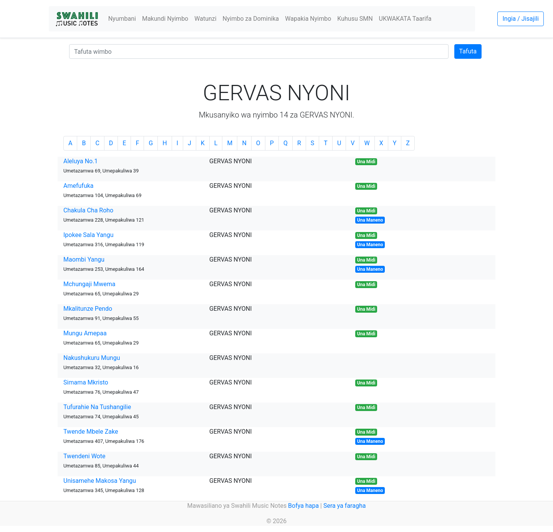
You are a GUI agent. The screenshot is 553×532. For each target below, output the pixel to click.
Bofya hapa (303, 505)
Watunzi (205, 18)
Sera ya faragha (344, 505)
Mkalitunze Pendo (87, 308)
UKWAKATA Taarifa (405, 18)
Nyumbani (122, 18)
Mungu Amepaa (85, 333)
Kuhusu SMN (355, 18)
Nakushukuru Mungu (91, 357)
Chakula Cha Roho (88, 210)
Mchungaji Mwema (89, 284)
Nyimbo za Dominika (251, 18)
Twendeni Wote (84, 456)
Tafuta (468, 51)
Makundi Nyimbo (165, 18)
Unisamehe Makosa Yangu (99, 480)
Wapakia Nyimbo (308, 18)
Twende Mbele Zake (90, 431)
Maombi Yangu (83, 259)
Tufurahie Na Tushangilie (97, 407)
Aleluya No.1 (80, 161)
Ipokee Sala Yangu (88, 235)
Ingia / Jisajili (520, 18)
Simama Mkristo (85, 382)
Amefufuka (78, 185)
